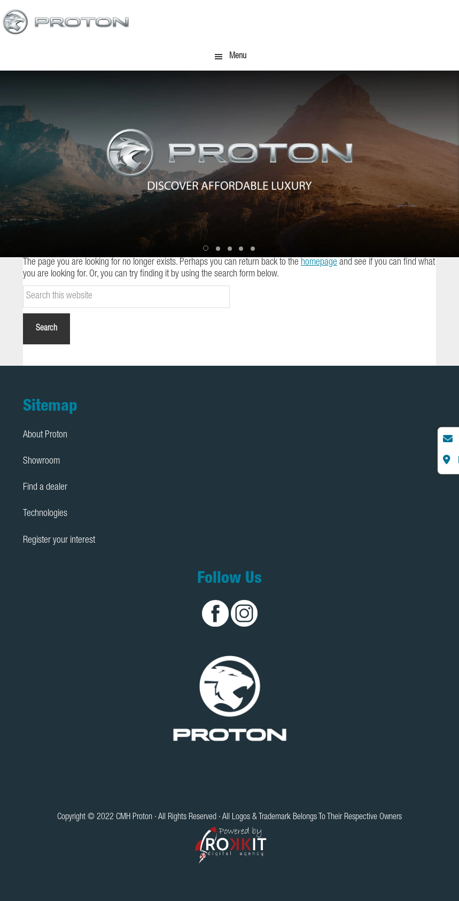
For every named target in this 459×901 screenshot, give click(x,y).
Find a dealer (45, 487)
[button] (207, 248)
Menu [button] (237, 56)
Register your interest (59, 540)
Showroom (41, 461)
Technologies (45, 514)
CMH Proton (67, 21)
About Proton (45, 435)
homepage (319, 262)
